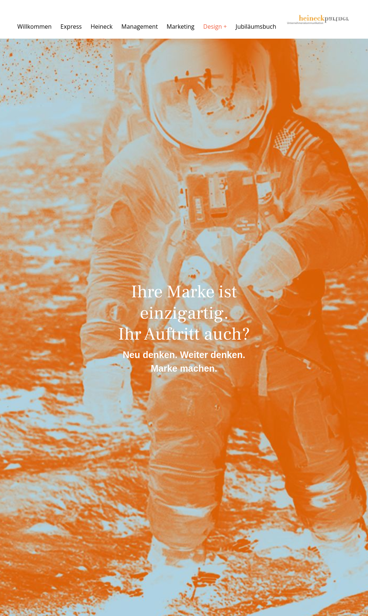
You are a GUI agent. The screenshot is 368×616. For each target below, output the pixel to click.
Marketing (180, 26)
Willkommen (34, 26)
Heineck (102, 26)
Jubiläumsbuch (256, 26)
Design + (215, 26)
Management (139, 26)
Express (71, 26)
